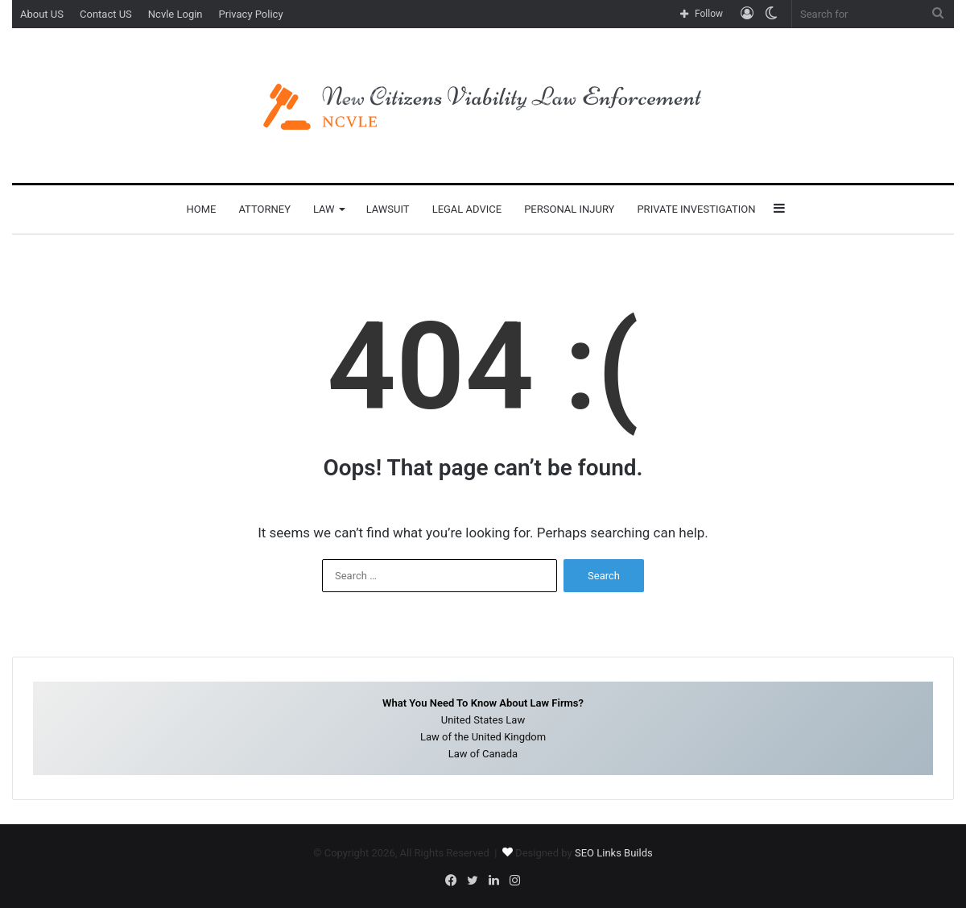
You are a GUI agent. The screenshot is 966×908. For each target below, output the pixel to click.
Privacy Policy (251, 14)
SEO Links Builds (614, 853)
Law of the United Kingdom (483, 737)
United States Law (483, 720)
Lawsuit (388, 209)
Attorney (264, 209)
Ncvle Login (175, 14)
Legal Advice (467, 209)
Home (201, 209)
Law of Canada (483, 754)
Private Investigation (696, 209)
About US (42, 14)
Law (324, 209)
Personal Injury (569, 209)
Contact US (106, 14)
